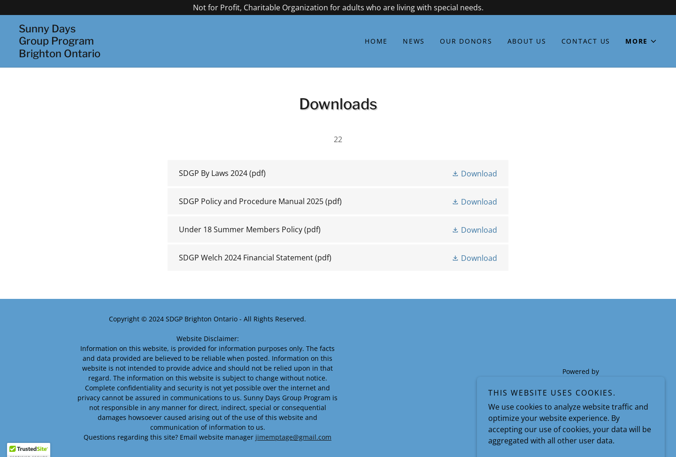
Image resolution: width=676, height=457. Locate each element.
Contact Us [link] (586, 41)
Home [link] (376, 41)
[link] (178, 54)
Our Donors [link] (466, 41)
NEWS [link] (414, 41)
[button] (641, 41)
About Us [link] (526, 41)
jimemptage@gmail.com (293, 437)
